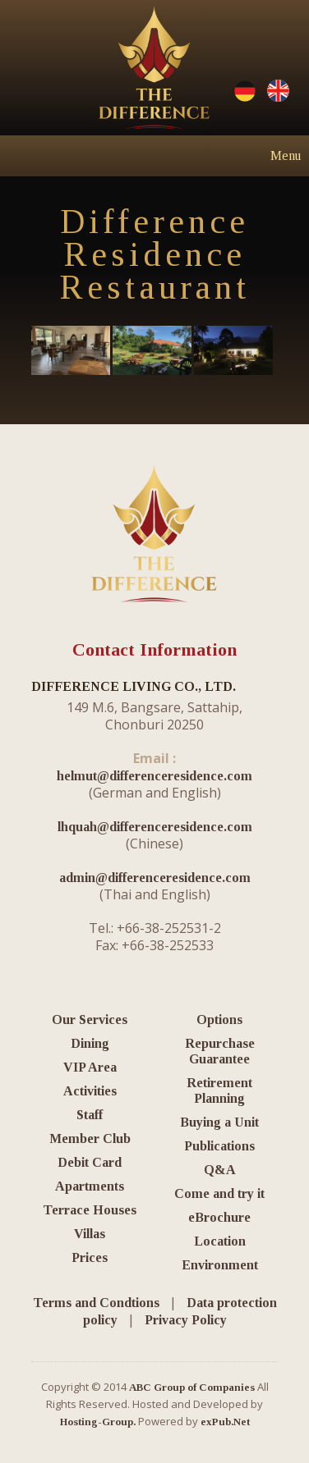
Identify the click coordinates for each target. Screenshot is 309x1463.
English (277, 91)
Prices (89, 1257)
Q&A (220, 1170)
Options (219, 1019)
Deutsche (244, 91)
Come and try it (219, 1193)
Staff (89, 1115)
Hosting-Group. (98, 1421)
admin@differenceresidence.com (155, 878)
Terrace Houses (89, 1210)
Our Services (89, 1019)
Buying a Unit (219, 1122)
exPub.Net (225, 1421)
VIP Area (90, 1067)
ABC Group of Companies (192, 1387)
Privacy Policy (186, 1320)
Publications (219, 1146)
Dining (90, 1043)
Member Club (90, 1138)
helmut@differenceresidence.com (154, 776)
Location (220, 1241)
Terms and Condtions (96, 1303)
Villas (89, 1234)
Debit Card (90, 1162)
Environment (220, 1265)
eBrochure (219, 1217)
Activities (90, 1091)
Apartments (89, 1186)
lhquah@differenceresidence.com (155, 827)
